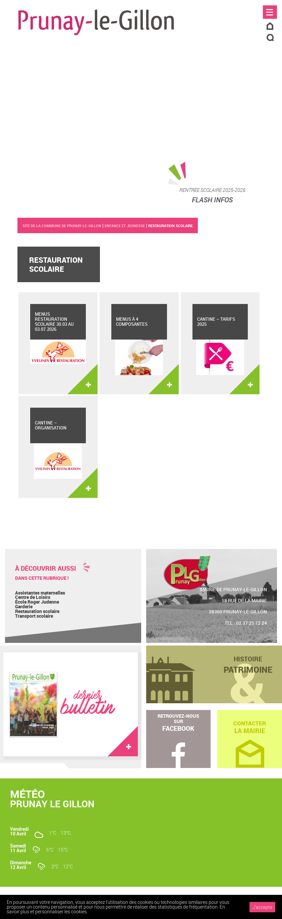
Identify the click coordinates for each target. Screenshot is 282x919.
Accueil (270, 26)
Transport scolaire (34, 616)
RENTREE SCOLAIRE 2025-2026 (212, 190)
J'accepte (262, 907)
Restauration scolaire (37, 611)
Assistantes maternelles (40, 593)
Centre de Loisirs (32, 597)
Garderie (24, 606)
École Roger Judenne (37, 602)
